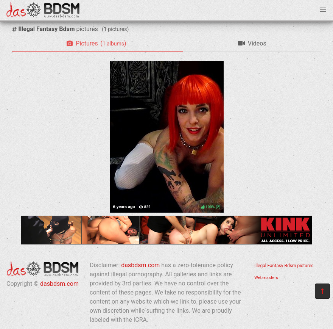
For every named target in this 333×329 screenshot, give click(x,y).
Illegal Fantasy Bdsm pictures (283, 265)
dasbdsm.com (59, 283)
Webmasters (266, 277)
